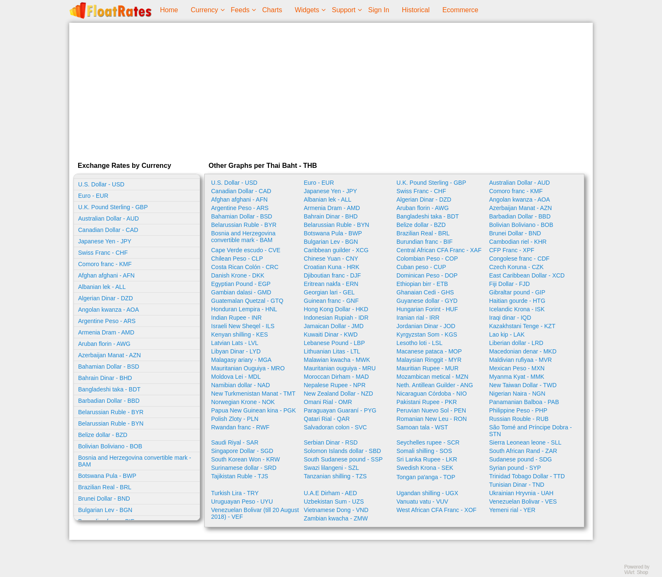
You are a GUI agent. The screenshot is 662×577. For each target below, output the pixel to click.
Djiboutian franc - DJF (332, 275)
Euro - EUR (93, 195)
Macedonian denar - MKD (523, 351)
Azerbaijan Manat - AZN (109, 355)
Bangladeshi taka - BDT (109, 389)
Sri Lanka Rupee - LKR (426, 459)
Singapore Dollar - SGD (242, 451)
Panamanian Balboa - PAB (524, 402)
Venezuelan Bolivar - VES (523, 501)
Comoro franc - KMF (105, 264)
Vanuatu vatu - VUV (422, 501)
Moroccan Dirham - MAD (336, 376)
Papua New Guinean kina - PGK (253, 410)
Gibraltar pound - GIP (517, 292)
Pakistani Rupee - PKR (426, 402)
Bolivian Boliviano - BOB (110, 446)
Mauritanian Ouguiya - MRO (248, 368)
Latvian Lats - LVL (234, 343)
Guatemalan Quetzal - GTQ (247, 300)
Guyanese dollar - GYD (427, 300)
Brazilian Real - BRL (104, 487)
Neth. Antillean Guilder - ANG (434, 385)
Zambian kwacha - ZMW (336, 518)
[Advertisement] (331, 90)
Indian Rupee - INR (236, 317)
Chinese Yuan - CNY (331, 258)
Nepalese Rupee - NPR (335, 385)
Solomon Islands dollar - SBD (342, 451)
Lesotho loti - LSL (419, 343)
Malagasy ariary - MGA (241, 359)
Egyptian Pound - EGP (241, 283)
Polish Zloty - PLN (234, 418)
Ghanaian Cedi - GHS (425, 292)
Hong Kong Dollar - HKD (336, 309)
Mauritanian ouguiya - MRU (340, 368)
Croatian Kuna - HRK (332, 267)
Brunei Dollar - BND (104, 498)
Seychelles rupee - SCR (427, 442)
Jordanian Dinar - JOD (425, 326)
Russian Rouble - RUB (519, 418)
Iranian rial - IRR (418, 317)
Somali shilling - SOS (424, 451)
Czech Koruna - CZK (516, 267)
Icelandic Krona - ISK (517, 309)
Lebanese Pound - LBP (334, 343)
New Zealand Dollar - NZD (338, 393)
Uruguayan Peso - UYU (242, 501)
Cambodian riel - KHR (518, 241)
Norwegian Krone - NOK (243, 402)
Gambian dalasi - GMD (241, 292)
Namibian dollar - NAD (240, 385)
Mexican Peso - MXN (517, 368)
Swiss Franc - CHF (103, 252)
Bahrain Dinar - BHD (105, 378)
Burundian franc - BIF (424, 241)
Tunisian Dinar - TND (517, 484)
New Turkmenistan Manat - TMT (253, 393)
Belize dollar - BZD (103, 434)
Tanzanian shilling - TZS (335, 476)
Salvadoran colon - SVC (335, 427)
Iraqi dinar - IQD (510, 317)
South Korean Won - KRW (245, 459)
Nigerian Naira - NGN (517, 393)
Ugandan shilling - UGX (427, 493)
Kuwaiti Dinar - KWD (331, 334)
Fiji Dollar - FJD (509, 283)
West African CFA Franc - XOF (436, 510)
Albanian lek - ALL (102, 286)
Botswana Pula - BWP (107, 475)
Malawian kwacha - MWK (337, 359)
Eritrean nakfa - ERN (331, 283)
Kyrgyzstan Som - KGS (426, 334)
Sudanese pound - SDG (520, 459)
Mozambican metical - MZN (432, 376)
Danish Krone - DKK (237, 275)
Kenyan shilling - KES (239, 334)
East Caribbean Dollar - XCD (527, 275)
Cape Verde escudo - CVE (245, 250)
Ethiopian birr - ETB (422, 283)
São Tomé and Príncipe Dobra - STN (530, 430)
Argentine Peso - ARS (107, 321)
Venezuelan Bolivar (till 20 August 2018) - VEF (255, 513)
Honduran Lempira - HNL (244, 309)
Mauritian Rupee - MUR (427, 368)
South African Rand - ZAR (523, 451)
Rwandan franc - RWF (240, 427)
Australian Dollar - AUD (108, 218)
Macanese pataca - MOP (429, 351)
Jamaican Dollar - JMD (334, 326)
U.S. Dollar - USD (101, 184)
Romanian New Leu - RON (431, 418)
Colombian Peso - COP (427, 258)
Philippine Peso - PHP (518, 410)
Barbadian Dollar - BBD (109, 400)
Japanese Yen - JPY (104, 241)
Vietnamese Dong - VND (336, 510)
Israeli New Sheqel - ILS (242, 326)
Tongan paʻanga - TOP (425, 477)
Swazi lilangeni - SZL (331, 467)
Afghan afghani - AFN (106, 275)
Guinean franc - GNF (331, 300)
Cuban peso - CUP (421, 267)
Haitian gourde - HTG (517, 300)
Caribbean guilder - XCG (336, 250)
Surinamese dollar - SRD (244, 467)
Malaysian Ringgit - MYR (428, 359)
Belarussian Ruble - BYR (111, 412)
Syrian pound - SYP (515, 467)
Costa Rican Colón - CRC (245, 267)
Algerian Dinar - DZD (105, 298)
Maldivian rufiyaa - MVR (520, 359)
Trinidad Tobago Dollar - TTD (527, 476)
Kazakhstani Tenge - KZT (522, 326)
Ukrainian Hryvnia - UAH (521, 493)
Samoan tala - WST (422, 427)
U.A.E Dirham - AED (330, 493)
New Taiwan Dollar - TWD (523, 385)
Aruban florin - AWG (104, 343)
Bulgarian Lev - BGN (105, 510)
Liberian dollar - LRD (516, 343)
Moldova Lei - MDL (236, 376)
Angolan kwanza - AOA (108, 309)
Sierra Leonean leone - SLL (525, 442)
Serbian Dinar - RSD (331, 442)
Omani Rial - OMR (328, 402)
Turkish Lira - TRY (235, 493)
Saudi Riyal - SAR (234, 442)
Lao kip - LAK (507, 334)
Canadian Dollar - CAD (108, 229)
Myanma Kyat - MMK (517, 376)
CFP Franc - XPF (511, 250)
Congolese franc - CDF (519, 258)
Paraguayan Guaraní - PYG (340, 410)
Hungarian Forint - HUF (427, 309)
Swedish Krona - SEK (424, 467)
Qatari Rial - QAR (327, 418)
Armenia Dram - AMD (106, 332)
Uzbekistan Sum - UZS (334, 501)
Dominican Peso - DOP (427, 275)
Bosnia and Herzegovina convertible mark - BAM (134, 461)
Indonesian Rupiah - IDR (336, 317)
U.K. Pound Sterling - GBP (113, 207)
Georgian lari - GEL (329, 292)
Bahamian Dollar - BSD (108, 366)
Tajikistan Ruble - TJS (239, 476)
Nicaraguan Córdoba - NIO (431, 393)
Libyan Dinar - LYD (235, 351)
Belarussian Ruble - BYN (111, 423)
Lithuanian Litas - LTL (332, 351)
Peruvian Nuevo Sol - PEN (431, 410)
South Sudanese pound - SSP (343, 459)
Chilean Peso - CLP (237, 258)
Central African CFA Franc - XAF (439, 250)
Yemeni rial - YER (512, 510)
